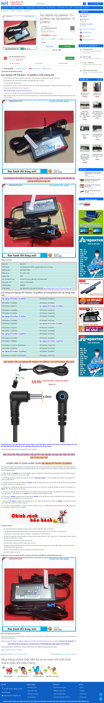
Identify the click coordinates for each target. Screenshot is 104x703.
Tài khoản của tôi (32, 687)
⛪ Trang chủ (5, 7)
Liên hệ (86, 7)
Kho (67, 7)
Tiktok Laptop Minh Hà (89, 39)
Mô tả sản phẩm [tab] (7, 68)
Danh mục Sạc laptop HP (66, 641)
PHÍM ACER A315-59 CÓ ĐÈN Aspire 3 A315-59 (97, 156)
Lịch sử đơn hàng (32, 690)
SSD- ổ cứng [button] (40, 7)
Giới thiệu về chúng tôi (60, 687)
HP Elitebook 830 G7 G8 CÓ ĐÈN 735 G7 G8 (98, 136)
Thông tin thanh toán (59, 690)
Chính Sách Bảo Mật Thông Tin (62, 697)
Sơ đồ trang (83, 694)
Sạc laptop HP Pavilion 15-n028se (51, 306)
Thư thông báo (32, 697)
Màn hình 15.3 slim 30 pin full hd (85, 93)
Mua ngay (66, 46)
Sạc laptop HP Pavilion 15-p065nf (13, 334)
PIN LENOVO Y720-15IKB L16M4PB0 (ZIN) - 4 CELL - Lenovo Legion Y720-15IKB (97, 114)
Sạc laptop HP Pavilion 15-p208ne (13, 650)
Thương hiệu (83, 697)
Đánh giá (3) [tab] (47, 68)
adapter (15, 473)
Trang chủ (5, 11)
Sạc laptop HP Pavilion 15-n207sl (13, 299)
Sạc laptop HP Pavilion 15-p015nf (51, 341)
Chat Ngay (70, 58)
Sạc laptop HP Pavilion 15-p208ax (19, 654)
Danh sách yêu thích (33, 694)
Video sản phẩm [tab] (35, 68)
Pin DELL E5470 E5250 (85, 135)
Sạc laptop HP (27, 11)
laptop (3, 489)
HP (48, 26)
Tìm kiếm (12, 11)
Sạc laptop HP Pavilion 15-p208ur (68, 654)
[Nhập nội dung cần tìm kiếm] (59, 3)
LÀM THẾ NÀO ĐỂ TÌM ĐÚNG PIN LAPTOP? (93, 191)
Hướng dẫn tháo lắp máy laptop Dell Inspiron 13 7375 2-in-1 (92, 180)
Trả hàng (82, 690)
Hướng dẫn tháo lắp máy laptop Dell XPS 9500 (92, 185)
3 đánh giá (55, 50)
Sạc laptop (19, 11)
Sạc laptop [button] (21, 7)
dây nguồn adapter (40, 478)
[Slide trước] (98, 79)
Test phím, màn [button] (78, 7)
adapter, (29, 482)
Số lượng (43, 42)
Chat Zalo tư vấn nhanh (89, 29)
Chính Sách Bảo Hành (59, 694)
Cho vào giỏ (49, 46)
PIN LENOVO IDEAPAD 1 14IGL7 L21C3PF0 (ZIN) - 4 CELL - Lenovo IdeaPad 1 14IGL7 (84, 114)
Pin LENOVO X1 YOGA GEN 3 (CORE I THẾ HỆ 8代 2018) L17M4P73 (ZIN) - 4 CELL (85, 157)
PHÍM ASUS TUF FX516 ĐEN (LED (97, 93)
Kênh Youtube (86, 36)
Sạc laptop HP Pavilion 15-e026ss (13, 316)
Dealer (71, 7)
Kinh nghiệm (61, 7)
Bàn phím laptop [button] (30, 7)
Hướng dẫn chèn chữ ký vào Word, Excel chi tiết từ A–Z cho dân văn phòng (93, 174)
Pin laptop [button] (13, 7)
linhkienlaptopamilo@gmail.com (12, 695)
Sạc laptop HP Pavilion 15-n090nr (51, 323)
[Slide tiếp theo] (101, 79)
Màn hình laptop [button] (51, 7)
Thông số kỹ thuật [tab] (21, 68)
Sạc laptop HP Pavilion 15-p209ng (14, 351)
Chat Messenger (87, 32)
